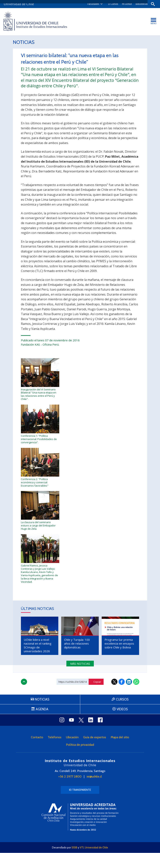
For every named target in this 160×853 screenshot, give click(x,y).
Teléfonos (54, 737)
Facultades (92, 4)
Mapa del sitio (120, 737)
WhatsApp (136, 682)
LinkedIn (129, 682)
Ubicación (72, 737)
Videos (122, 709)
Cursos (122, 700)
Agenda (42, 709)
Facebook (121, 682)
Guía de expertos (94, 737)
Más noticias (80, 664)
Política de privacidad (80, 745)
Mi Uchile (126, 4)
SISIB (74, 847)
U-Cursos (112, 4)
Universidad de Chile (96, 847)
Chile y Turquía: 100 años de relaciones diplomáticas (77, 644)
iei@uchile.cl (94, 777)
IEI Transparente (80, 790)
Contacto (37, 737)
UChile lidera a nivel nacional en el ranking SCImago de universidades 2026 (37, 645)
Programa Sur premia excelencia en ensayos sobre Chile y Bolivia (119, 644)
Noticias (24, 42)
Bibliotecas (140, 4)
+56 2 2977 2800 (70, 777)
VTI (82, 847)
